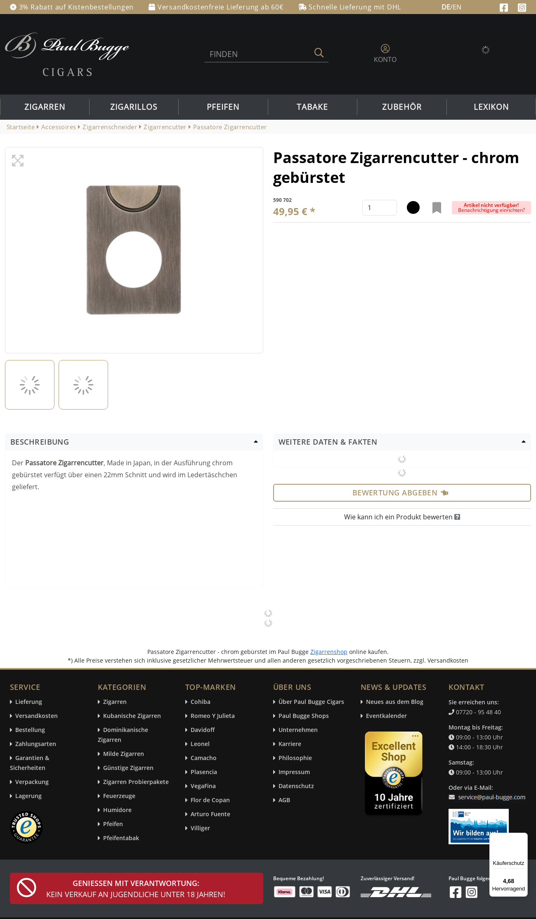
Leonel (200, 744)
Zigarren (44, 107)
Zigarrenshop (328, 652)
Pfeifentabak (121, 838)
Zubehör (402, 107)
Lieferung (28, 702)
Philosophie (295, 758)
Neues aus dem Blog (394, 702)
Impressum (294, 772)
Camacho (204, 758)
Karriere (290, 744)
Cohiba (200, 702)
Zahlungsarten (35, 744)
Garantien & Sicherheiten (29, 763)
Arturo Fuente (210, 814)
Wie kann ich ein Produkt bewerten (402, 516)
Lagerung (28, 796)
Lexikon (491, 107)
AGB (284, 800)
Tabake (312, 107)
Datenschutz (296, 786)
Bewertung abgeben (400, 492)
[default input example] (379, 208)
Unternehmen (298, 730)
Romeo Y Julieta (213, 716)
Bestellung (30, 730)
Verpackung (32, 782)
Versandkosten (36, 716)
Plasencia (204, 772)
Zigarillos (133, 107)
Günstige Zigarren (128, 768)
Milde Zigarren (123, 754)
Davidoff (203, 730)
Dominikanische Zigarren (123, 735)
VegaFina (203, 786)
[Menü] (523, 838)
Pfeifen (223, 107)
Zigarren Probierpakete (136, 782)
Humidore (117, 810)
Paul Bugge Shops (304, 716)
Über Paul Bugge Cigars (311, 702)
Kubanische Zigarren (132, 716)
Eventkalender (386, 716)
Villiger (200, 828)
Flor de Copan (210, 800)
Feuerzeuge (119, 796)
